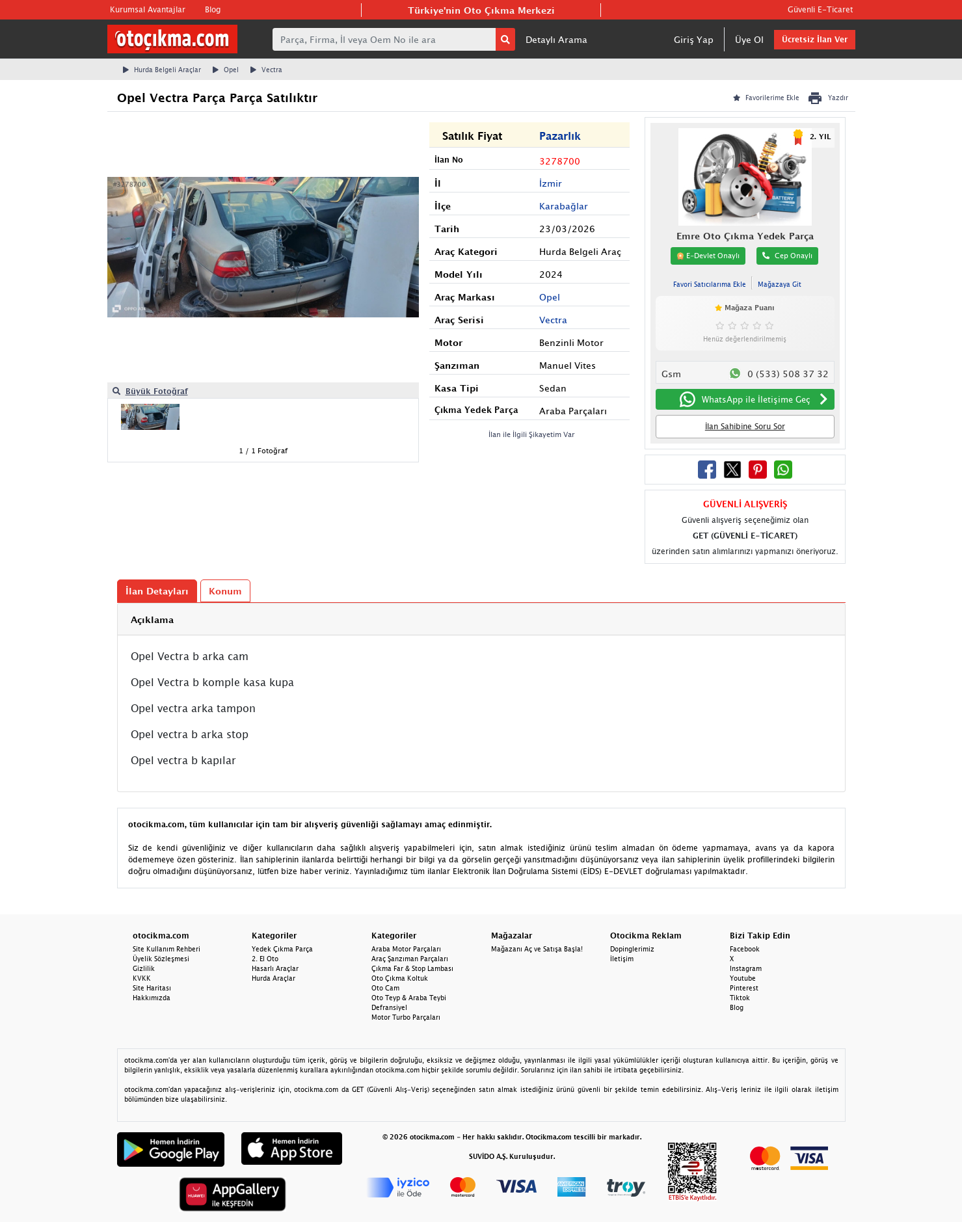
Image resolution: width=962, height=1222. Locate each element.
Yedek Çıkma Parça (282, 949)
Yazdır (827, 98)
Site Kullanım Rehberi (166, 949)
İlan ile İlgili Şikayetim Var (531, 434)
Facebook (745, 949)
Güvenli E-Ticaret (820, 9)
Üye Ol (749, 39)
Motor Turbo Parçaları (405, 1017)
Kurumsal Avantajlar (147, 9)
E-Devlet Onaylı (708, 255)
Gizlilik (144, 968)
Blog (212, 9)
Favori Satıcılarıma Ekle (709, 284)
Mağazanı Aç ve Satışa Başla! (537, 949)
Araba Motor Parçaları (406, 949)
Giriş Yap (694, 39)
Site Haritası (152, 988)
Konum (225, 590)
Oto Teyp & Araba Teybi (408, 998)
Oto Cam (385, 988)
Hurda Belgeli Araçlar (162, 69)
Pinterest (744, 988)
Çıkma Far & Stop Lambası (412, 968)
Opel (226, 69)
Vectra (266, 69)
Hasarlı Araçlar (275, 968)
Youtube (743, 978)
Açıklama (152, 619)
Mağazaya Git (779, 284)
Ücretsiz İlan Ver (815, 39)
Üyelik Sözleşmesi (161, 959)
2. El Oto (265, 959)
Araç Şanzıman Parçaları (409, 959)
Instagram (746, 968)
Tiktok (740, 998)
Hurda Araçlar (273, 978)
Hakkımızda (151, 998)
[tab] (481, 619)
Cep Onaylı (787, 255)
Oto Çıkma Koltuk (399, 978)
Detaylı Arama (556, 39)
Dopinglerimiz (632, 949)
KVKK (142, 978)
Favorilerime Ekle (766, 97)
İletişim (622, 959)
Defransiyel (389, 1007)
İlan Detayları (157, 590)
